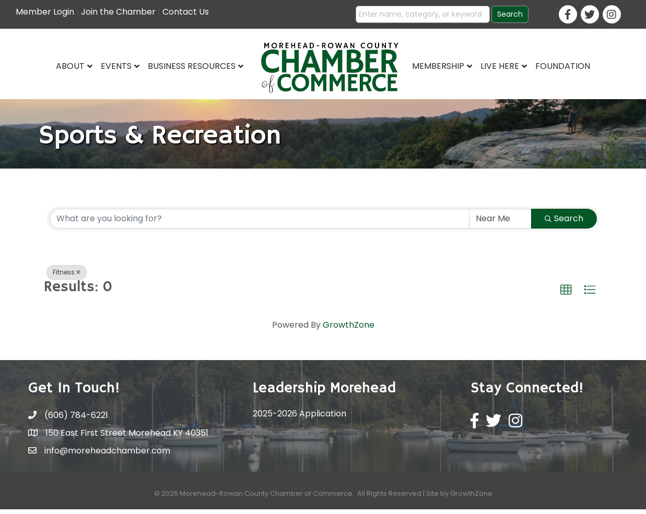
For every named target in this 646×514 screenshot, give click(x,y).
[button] (566, 294)
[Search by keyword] (259, 223)
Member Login (45, 12)
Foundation (562, 66)
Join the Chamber (118, 12)
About (70, 66)
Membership (438, 66)
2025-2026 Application (299, 419)
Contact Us (185, 12)
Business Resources (192, 66)
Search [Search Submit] (564, 223)
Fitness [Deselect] (66, 276)
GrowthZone (348, 330)
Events (116, 66)
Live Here (499, 66)
